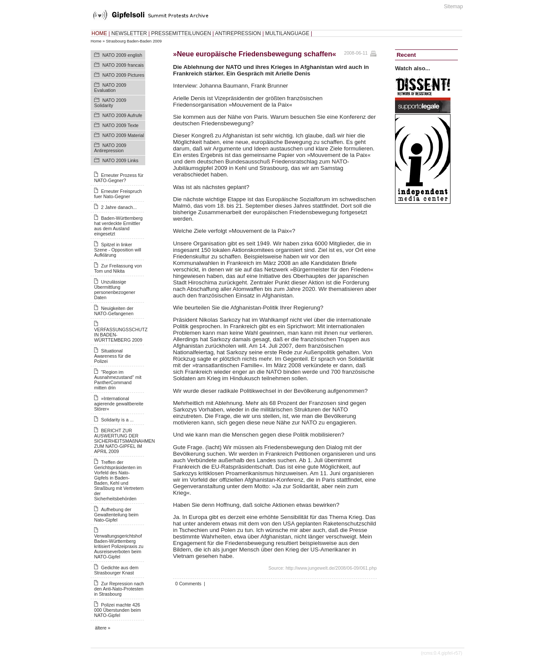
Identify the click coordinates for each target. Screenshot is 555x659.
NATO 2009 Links (120, 160)
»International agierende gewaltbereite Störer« (119, 403)
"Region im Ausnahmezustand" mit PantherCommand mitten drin (117, 379)
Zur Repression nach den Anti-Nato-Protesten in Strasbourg (119, 589)
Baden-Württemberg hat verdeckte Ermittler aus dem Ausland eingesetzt (118, 225)
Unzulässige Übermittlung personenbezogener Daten (114, 289)
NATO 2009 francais (123, 65)
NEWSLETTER (129, 33)
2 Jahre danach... (119, 207)
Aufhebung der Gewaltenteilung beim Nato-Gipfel (116, 514)
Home (96, 41)
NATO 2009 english (122, 55)
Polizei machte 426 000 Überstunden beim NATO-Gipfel (117, 610)
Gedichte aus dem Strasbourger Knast (116, 570)
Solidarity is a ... (117, 419)
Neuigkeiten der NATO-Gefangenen (114, 311)
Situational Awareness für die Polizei (112, 356)
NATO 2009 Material (123, 135)
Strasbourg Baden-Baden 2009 (134, 41)
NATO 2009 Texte (120, 125)
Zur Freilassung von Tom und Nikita (118, 268)
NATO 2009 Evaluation (110, 87)
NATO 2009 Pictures (123, 75)
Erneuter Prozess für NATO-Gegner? (119, 178)
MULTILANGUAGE (287, 33)
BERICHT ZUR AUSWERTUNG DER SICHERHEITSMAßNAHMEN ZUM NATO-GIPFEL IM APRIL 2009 (124, 441)
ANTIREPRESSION (238, 33)
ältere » (103, 627)
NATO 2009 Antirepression (110, 148)
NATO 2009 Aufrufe (122, 115)
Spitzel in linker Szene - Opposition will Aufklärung (117, 250)
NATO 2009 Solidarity (110, 103)
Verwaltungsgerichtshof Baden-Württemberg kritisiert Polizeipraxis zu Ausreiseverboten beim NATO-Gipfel (119, 546)
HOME (99, 33)
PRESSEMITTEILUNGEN (181, 33)
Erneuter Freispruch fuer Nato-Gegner (118, 194)
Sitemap (453, 6)
